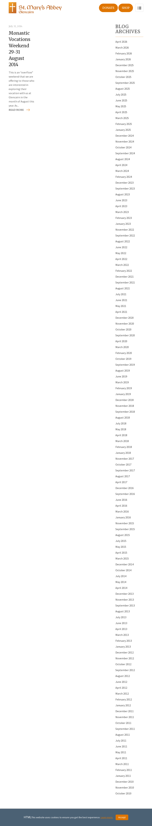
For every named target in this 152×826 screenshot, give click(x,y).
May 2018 (120, 429)
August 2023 (122, 194)
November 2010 (124, 787)
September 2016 (125, 494)
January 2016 (123, 517)
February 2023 (123, 218)
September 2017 (125, 470)
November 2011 (124, 717)
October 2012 (123, 664)
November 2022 (124, 229)
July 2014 (120, 576)
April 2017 (121, 482)
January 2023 (123, 223)
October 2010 (123, 793)
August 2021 (122, 288)
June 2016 (121, 499)
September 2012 (125, 670)
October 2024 (123, 147)
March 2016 (122, 511)
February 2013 (123, 640)
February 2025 (123, 124)
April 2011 (121, 758)
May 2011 (120, 752)
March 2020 (122, 347)
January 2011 (123, 775)
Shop (125, 8)
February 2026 (123, 53)
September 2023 (125, 188)
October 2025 (123, 77)
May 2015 (120, 546)
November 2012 (124, 658)
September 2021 (125, 282)
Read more (16, 109)
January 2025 (123, 129)
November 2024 (124, 141)
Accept (122, 817)
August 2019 (122, 370)
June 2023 (121, 200)
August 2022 (122, 241)
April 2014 (121, 588)
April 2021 (121, 312)
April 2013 (121, 629)
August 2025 (122, 88)
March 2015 (122, 558)
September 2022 (125, 235)
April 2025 (121, 112)
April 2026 (121, 41)
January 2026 (123, 59)
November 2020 (124, 323)
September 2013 (125, 605)
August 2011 (122, 734)
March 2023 (122, 212)
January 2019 (123, 394)
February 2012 (123, 699)
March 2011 (122, 764)
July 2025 (120, 94)
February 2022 (123, 270)
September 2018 (125, 411)
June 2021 (121, 300)
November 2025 (124, 71)
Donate (108, 8)
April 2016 (121, 505)
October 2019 (123, 358)
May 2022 (120, 253)
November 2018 (124, 405)
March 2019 (122, 382)
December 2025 (124, 65)
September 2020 (125, 335)
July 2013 (120, 617)
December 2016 (124, 488)
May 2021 (120, 306)
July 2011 (120, 740)
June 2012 (121, 681)
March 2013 (122, 635)
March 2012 (122, 693)
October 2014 (123, 570)
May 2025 (120, 106)
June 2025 (121, 100)
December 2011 (124, 711)
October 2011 (123, 723)
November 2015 (124, 523)
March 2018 (122, 441)
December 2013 (124, 593)
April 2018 (121, 435)
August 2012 (122, 676)
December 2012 (124, 652)
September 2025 (125, 82)
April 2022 (121, 259)
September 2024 (125, 153)
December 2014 (124, 564)
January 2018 (123, 452)
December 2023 (124, 182)
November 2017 (124, 458)
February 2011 (123, 770)
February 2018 (123, 447)
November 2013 (124, 599)
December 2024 (124, 135)
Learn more (106, 817)
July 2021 (120, 294)
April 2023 (121, 206)
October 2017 (123, 464)
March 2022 (122, 265)
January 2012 (123, 705)
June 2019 (121, 376)
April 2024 (121, 165)
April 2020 (121, 341)
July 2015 (120, 541)
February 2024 (123, 176)
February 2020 (123, 353)
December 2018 (124, 400)
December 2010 (124, 781)
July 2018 (120, 423)
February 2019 (123, 388)
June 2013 (121, 623)
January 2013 (123, 646)
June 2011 (121, 746)
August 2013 (122, 611)
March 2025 (122, 118)
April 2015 (121, 552)
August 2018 (122, 417)
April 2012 (121, 687)
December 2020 (124, 317)
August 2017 (122, 476)
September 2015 (125, 529)
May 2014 (120, 582)
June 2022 (121, 247)
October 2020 (123, 329)
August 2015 (122, 535)
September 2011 (125, 728)
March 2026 (122, 47)
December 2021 (124, 276)
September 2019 (125, 364)
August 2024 (122, 159)
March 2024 (122, 171)
